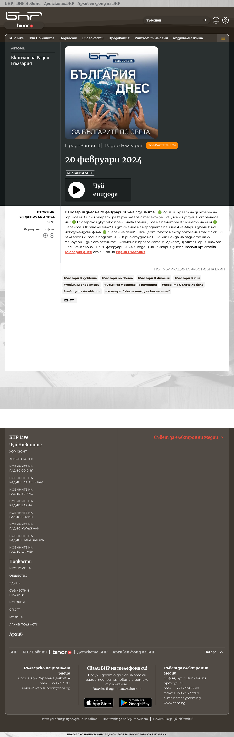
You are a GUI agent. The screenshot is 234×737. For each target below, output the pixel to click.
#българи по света (117, 278)
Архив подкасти (23, 624)
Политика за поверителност (125, 719)
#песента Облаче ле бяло (183, 285)
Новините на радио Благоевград (26, 479)
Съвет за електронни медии (189, 437)
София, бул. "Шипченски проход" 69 (185, 680)
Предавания (80, 145)
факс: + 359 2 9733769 (181, 693)
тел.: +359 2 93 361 (55, 683)
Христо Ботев (21, 458)
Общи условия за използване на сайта (69, 719)
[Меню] (223, 38)
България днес (80, 173)
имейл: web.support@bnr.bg (46, 688)
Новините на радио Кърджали (24, 526)
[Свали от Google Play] (135, 703)
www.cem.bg (174, 703)
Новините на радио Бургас (21, 491)
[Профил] (225, 20)
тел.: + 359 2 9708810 (181, 688)
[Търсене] (205, 20)
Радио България (124, 145)
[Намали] (52, 235)
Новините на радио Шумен (21, 549)
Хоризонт (18, 451)
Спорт (14, 609)
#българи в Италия (154, 278)
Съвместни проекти (19, 592)
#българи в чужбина (80, 278)
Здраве (15, 582)
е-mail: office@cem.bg (182, 698)
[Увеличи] (45, 235)
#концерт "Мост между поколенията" (137, 291)
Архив (16, 633)
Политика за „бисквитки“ (173, 719)
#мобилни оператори (81, 285)
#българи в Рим (187, 278)
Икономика (20, 567)
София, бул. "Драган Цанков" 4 (44, 678)
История (17, 601)
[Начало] (24, 16)
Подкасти (20, 560)
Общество (18, 575)
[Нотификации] (215, 20)
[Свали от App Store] (98, 703)
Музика (16, 616)
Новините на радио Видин (21, 514)
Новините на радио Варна (21, 503)
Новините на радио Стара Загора (26, 537)
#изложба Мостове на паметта (130, 285)
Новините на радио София (21, 468)
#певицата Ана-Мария (82, 291)
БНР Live (18, 436)
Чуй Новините (25, 444)
